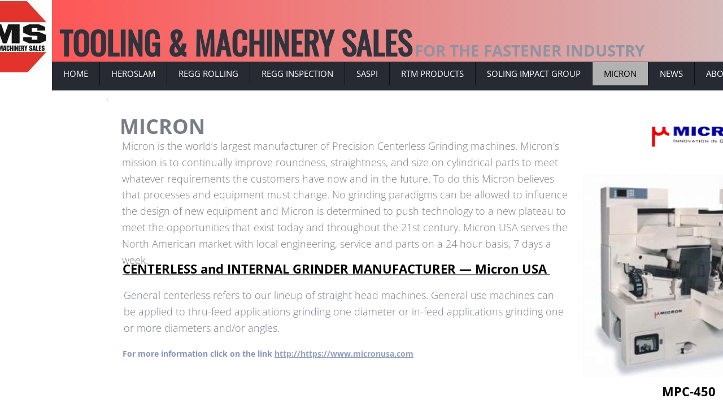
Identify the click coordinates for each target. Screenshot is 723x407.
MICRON (620, 73)
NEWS (671, 73)
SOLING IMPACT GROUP (534, 73)
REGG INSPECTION (297, 73)
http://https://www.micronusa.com (344, 353)
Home (75, 73)
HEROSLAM (133, 73)
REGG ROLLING (208, 73)
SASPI (367, 73)
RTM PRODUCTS (432, 73)
